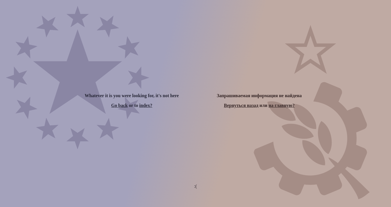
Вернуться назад (241, 105)
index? (145, 105)
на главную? (282, 105)
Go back (119, 105)
